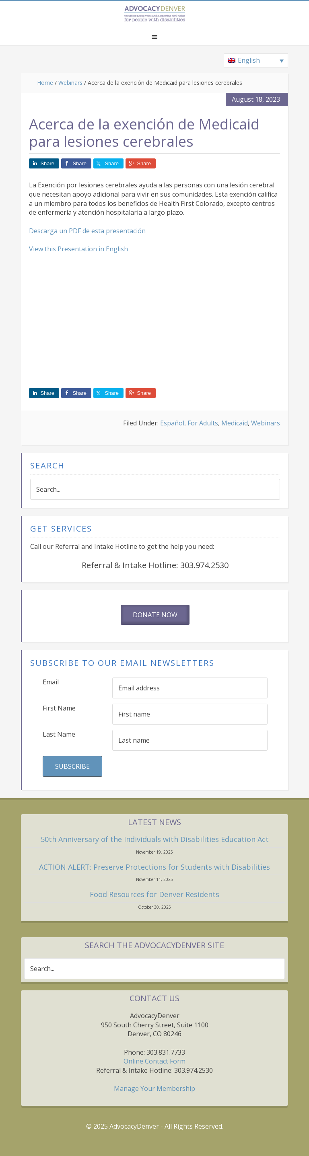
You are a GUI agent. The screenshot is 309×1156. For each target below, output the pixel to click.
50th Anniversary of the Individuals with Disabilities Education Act (155, 839)
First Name (59, 708)
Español (172, 423)
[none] (256, 60)
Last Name (59, 734)
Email (51, 682)
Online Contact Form (154, 1061)
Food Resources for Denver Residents (154, 894)
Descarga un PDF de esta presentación (87, 230)
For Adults (202, 423)
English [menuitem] (249, 60)
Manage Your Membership (154, 1088)
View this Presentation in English (78, 248)
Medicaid (234, 423)
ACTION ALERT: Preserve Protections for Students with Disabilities (154, 867)
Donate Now (155, 614)
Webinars (265, 423)
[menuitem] (256, 60)
